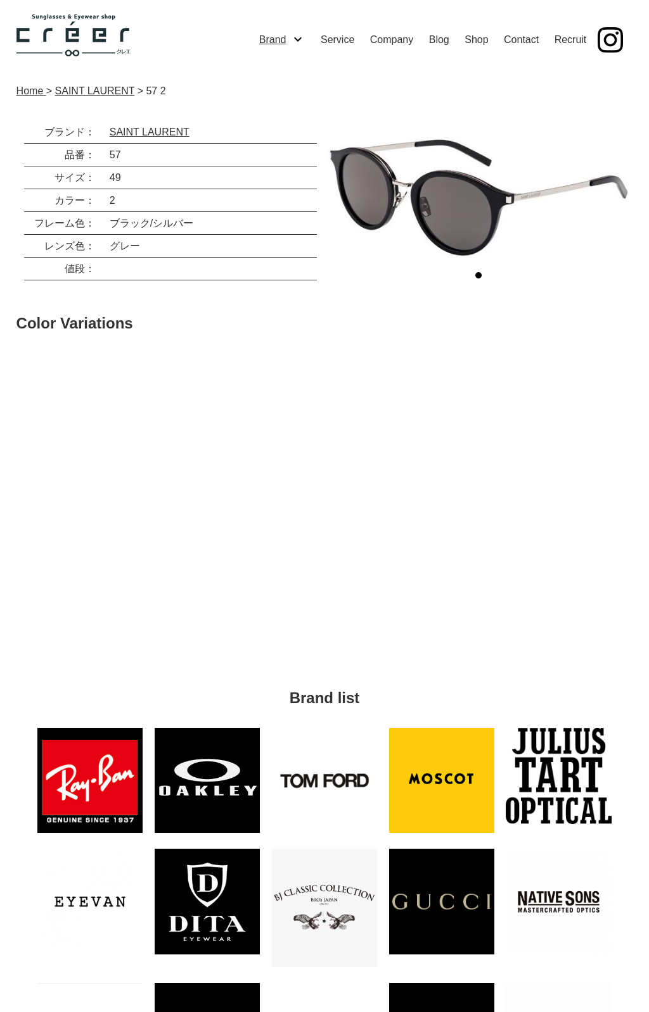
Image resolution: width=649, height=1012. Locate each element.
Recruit (571, 39)
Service (337, 39)
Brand (272, 39)
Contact (521, 39)
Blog (439, 39)
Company (391, 39)
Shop (476, 39)
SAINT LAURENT (150, 132)
